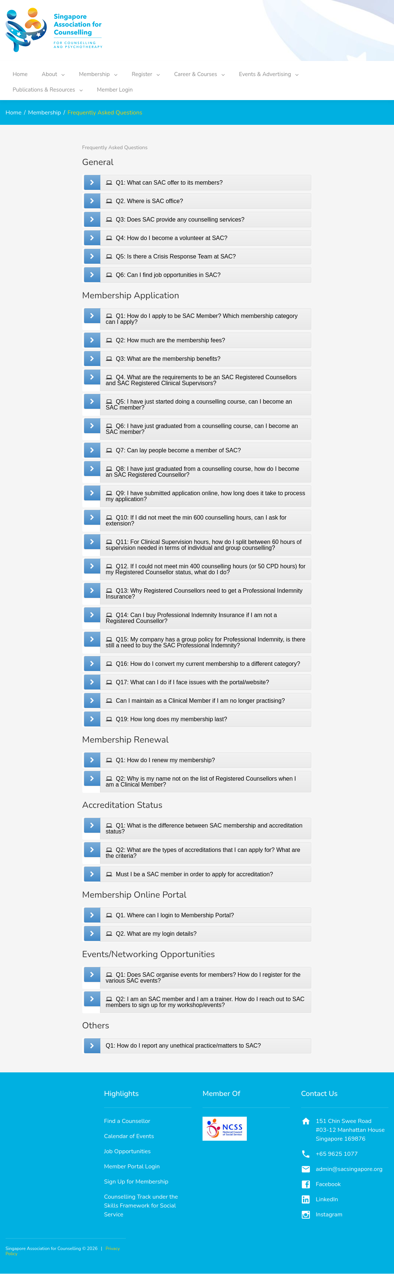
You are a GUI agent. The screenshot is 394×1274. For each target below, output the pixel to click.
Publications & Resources (49, 88)
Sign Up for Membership (136, 1182)
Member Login (120, 88)
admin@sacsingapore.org (349, 1169)
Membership (107, 73)
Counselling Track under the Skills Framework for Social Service (141, 1206)
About (58, 73)
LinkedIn (327, 1200)
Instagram (329, 1215)
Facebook (328, 1185)
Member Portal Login (132, 1167)
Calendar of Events (129, 1137)
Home (22, 73)
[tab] (206, 183)
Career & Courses (215, 73)
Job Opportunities (127, 1152)
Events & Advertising (288, 73)
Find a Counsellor (127, 1121)
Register (158, 73)
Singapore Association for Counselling (43, 1249)
